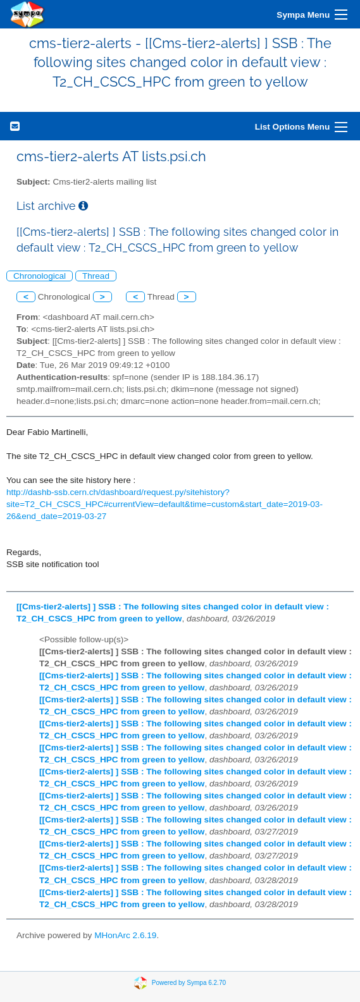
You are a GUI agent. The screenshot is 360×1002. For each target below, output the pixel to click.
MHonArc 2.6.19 (125, 935)
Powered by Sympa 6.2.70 (189, 982)
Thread (95, 276)
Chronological (39, 276)
